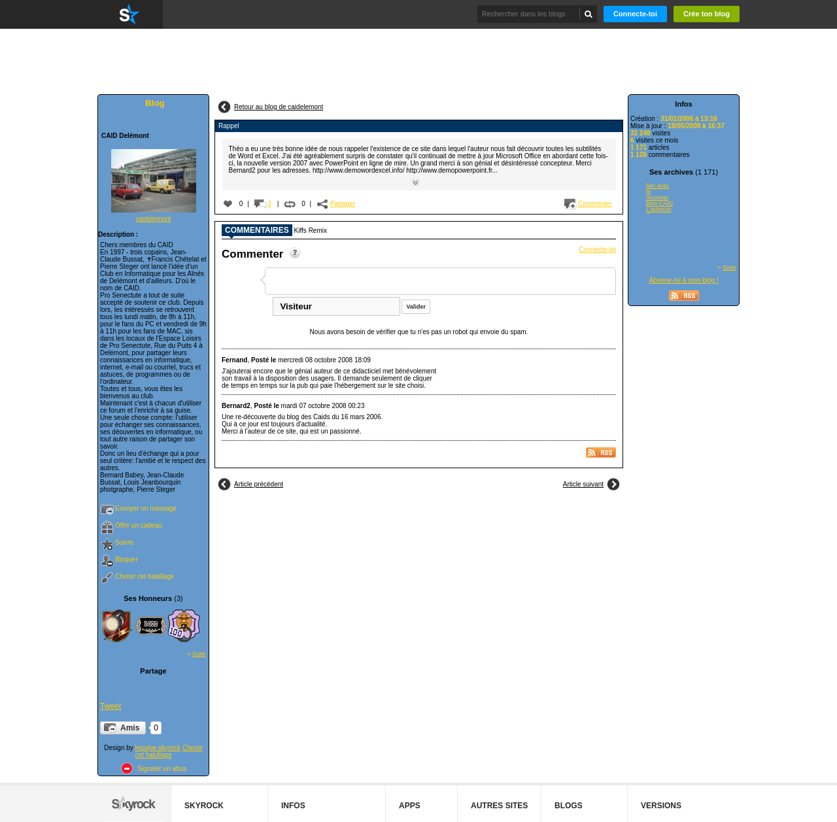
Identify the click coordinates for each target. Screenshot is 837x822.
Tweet (110, 706)
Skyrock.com (130, 14)
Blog (154, 103)
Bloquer (126, 559)
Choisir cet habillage (144, 576)
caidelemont (153, 218)
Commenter (595, 203)
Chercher (589, 14)
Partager (342, 203)
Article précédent (258, 484)
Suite (199, 654)
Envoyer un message (146, 508)
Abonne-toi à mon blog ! (684, 280)
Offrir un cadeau (138, 525)
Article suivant (583, 484)
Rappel (228, 125)
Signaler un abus (161, 768)
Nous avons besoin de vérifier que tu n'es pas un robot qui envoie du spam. (419, 331)
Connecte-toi (635, 14)
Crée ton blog (706, 14)
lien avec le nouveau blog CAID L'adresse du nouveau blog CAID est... (659, 198)
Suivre (124, 542)
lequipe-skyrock (157, 747)
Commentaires (257, 231)
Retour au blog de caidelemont (278, 107)
